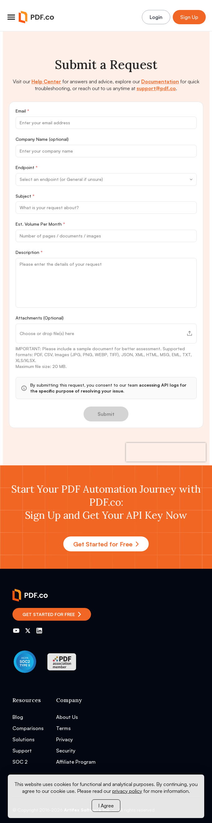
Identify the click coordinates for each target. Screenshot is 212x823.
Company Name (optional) (42, 139)
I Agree (106, 805)
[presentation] (166, 452)
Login (156, 17)
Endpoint (27, 167)
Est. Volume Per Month (40, 224)
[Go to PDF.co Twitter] (28, 631)
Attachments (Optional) (40, 317)
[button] (106, 333)
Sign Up (189, 17)
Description (29, 252)
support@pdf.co (156, 88)
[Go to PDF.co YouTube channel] (16, 630)
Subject (25, 196)
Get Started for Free (106, 544)
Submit (106, 414)
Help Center (46, 81)
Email (22, 110)
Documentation (160, 81)
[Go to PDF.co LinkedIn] (39, 630)
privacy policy (127, 791)
